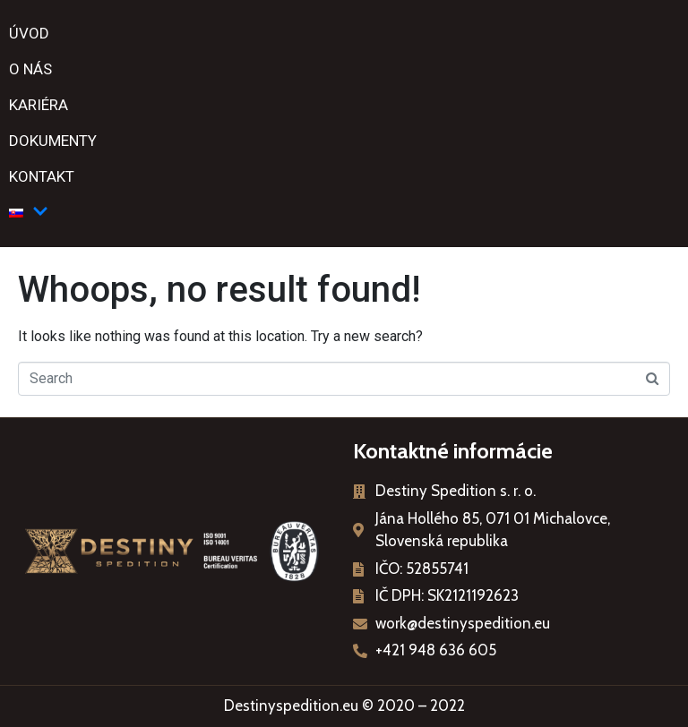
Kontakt (41, 176)
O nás (30, 69)
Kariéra (38, 105)
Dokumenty (53, 141)
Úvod (29, 33)
